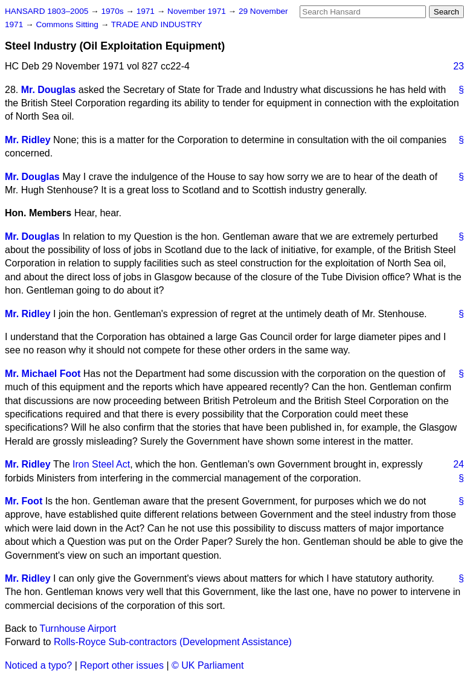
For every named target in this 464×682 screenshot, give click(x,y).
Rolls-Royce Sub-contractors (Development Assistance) (173, 642)
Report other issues (122, 665)
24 (458, 464)
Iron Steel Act (101, 464)
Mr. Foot (23, 501)
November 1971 (197, 11)
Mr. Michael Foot (42, 373)
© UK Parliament (207, 665)
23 (458, 66)
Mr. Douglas (48, 90)
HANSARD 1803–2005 (46, 11)
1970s (113, 11)
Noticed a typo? (38, 665)
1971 (147, 11)
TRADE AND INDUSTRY (156, 24)
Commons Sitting (68, 24)
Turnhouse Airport (78, 628)
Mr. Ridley (28, 140)
